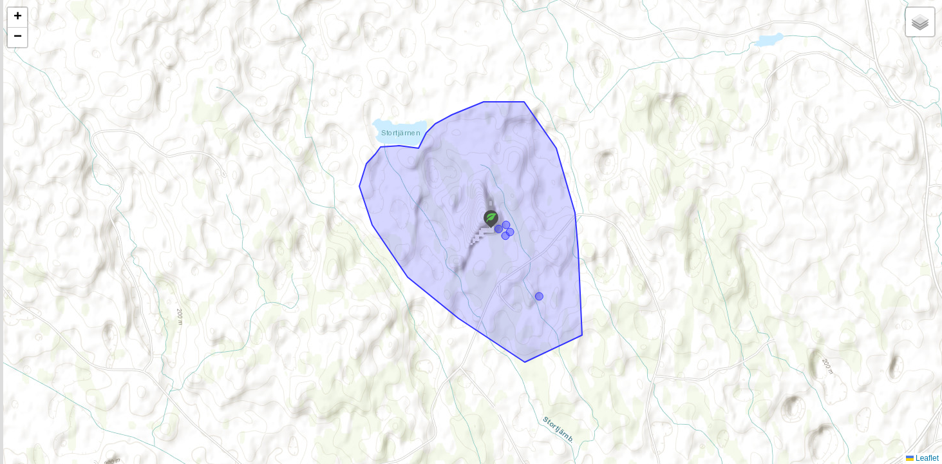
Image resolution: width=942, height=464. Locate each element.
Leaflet (922, 458)
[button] (491, 219)
